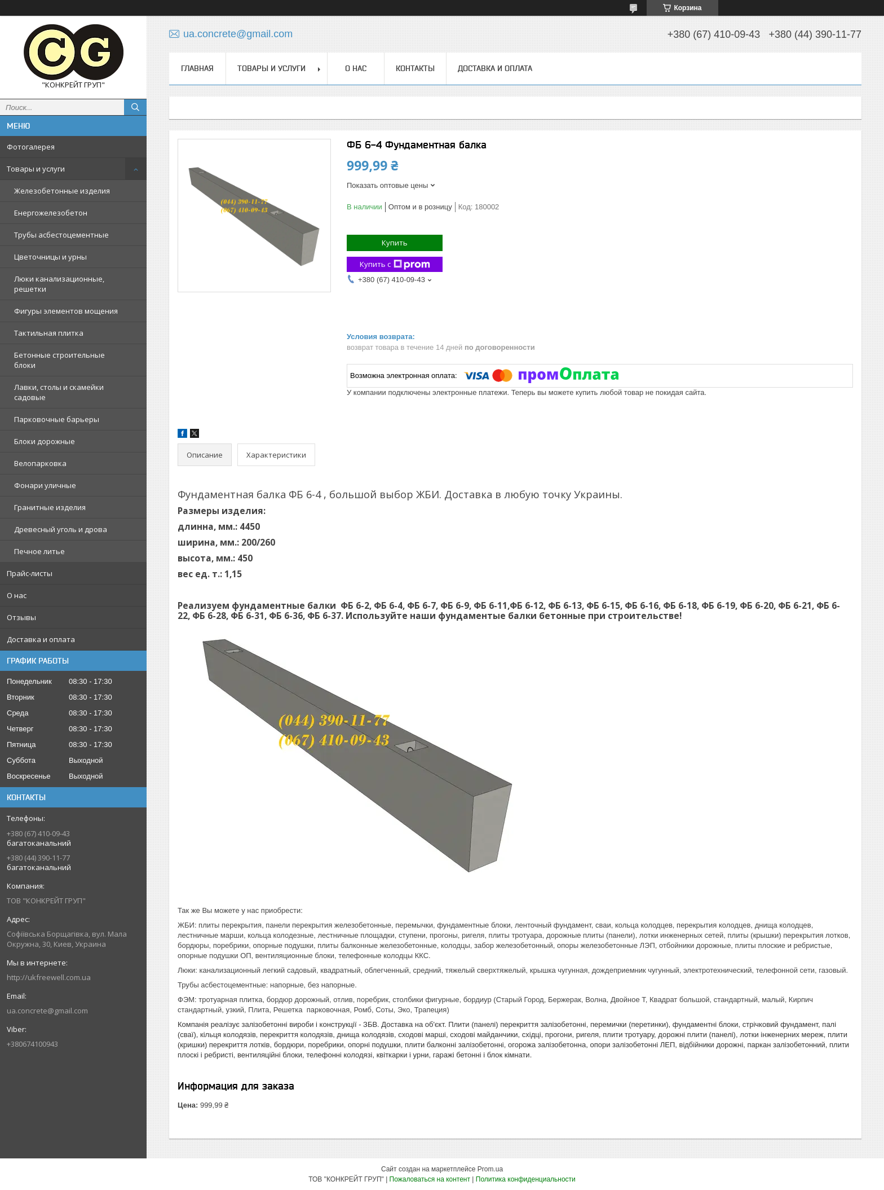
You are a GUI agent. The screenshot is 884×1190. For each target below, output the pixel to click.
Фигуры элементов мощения (66, 311)
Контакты (415, 68)
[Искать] (135, 107)
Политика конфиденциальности (526, 1179)
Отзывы (21, 617)
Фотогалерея (31, 147)
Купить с (395, 264)
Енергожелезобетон (50, 213)
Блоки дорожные (44, 441)
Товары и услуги (36, 169)
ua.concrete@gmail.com (47, 1010)
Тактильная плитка (48, 333)
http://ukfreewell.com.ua (49, 977)
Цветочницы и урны (50, 257)
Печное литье (39, 551)
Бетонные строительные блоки (59, 360)
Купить (395, 243)
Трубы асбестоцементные (61, 235)
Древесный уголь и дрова (60, 529)
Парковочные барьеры (56, 419)
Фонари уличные (45, 485)
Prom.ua (490, 1169)
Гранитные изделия (50, 507)
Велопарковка (40, 463)
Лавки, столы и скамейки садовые (59, 392)
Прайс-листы (29, 573)
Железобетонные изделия (62, 191)
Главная (197, 68)
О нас (16, 595)
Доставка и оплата (41, 639)
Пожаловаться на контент (430, 1179)
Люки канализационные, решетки (59, 284)
